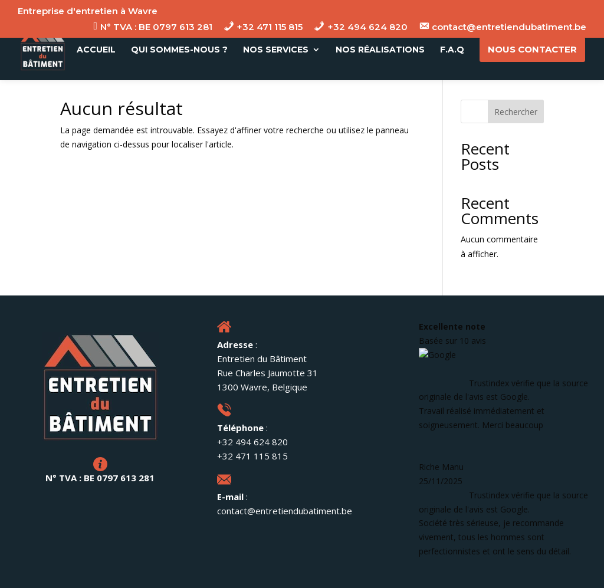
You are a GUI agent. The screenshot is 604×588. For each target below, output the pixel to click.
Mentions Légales (190, 572)
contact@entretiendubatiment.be (284, 511)
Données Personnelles (289, 572)
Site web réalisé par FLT (400, 572)
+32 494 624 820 (252, 442)
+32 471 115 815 (252, 456)
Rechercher (515, 111)
